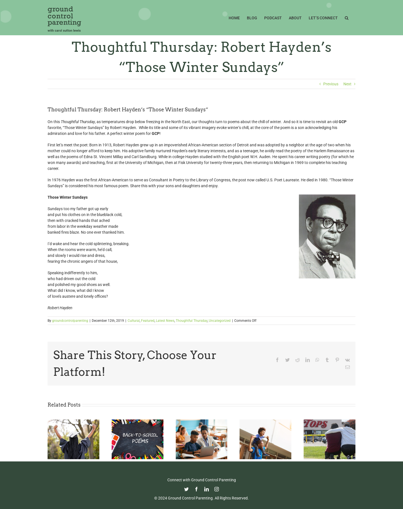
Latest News (165, 321)
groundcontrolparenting (70, 321)
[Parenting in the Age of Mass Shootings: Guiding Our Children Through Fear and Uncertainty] (329, 421)
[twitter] (186, 489)
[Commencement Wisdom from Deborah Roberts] (73, 421)
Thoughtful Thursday (191, 321)
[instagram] (216, 489)
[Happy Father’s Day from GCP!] (265, 421)
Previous (330, 84)
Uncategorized (220, 321)
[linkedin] (206, 489)
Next (347, 84)
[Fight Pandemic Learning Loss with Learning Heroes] (202, 421)
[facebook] (196, 489)
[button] (346, 17)
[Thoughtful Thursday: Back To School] (137, 421)
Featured (147, 321)
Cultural (134, 321)
